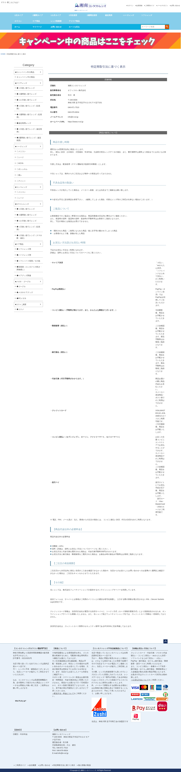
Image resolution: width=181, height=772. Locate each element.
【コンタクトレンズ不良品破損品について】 (110, 648)
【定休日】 (17, 730)
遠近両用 (108, 15)
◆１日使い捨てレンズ (26, 88)
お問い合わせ (175, 5)
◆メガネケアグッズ (25, 292)
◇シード (20, 157)
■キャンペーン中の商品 (24, 72)
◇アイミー (21, 181)
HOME (3, 54)
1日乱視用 (73, 15)
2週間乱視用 (92, 15)
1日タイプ (18, 15)
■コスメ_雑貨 (20, 304)
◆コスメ (20, 309)
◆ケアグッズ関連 (24, 275)
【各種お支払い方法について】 (144, 648)
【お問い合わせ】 (60, 730)
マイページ (37, 27)
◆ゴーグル (21, 286)
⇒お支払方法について (140, 680)
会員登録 (139, 5)
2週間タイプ (38, 15)
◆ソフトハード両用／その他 (28, 261)
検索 (167, 26)
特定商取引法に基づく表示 (64, 765)
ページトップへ (165, 641)
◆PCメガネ (21, 298)
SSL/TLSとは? (20, 701)
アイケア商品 (74, 21)
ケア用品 (36, 21)
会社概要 (32, 765)
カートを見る (74, 27)
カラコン (18, 21)
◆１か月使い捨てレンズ (26, 100)
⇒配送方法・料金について (63, 693)
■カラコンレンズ (22, 204)
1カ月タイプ (56, 15)
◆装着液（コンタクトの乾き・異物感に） (29, 268)
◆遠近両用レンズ (24, 123)
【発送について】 (60, 648)
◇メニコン (21, 151)
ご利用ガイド (149, 5)
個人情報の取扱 (84, 765)
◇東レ (19, 175)
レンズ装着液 (56, 21)
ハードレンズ (128, 15)
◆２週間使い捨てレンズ (26, 94)
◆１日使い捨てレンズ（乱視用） (28, 107)
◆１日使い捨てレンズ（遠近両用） (29, 130)
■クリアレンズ (21, 83)
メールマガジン (162, 5)
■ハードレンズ (21, 146)
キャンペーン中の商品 (26, 77)
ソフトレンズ (146, 15)
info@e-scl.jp (63, 753)
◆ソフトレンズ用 (24, 249)
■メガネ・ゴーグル (23, 282)
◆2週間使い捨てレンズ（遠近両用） (29, 139)
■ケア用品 (19, 244)
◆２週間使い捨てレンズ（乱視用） (29, 115)
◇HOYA (20, 163)
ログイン (130, 5)
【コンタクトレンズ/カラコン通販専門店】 (30, 648)
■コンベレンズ (21, 187)
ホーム (17, 27)
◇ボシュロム (22, 169)
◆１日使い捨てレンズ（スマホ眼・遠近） (29, 236)
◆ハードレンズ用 (24, 255)
